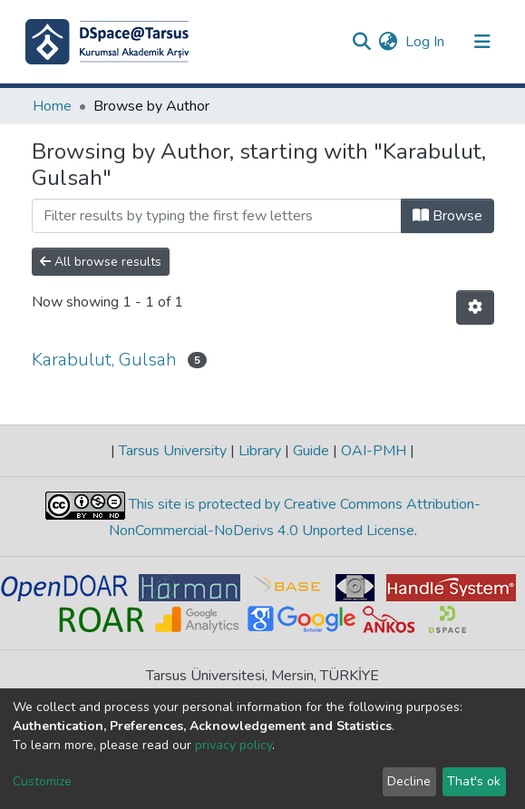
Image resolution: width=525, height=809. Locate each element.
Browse (447, 216)
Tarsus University (172, 451)
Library (260, 451)
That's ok (474, 781)
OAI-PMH (373, 451)
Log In (425, 42)
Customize (42, 781)
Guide (311, 451)
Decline (409, 781)
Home (52, 106)
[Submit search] (362, 42)
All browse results (100, 261)
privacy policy (233, 745)
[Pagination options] (475, 307)
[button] (388, 42)
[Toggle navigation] (482, 42)
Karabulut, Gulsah (104, 359)
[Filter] (217, 216)
